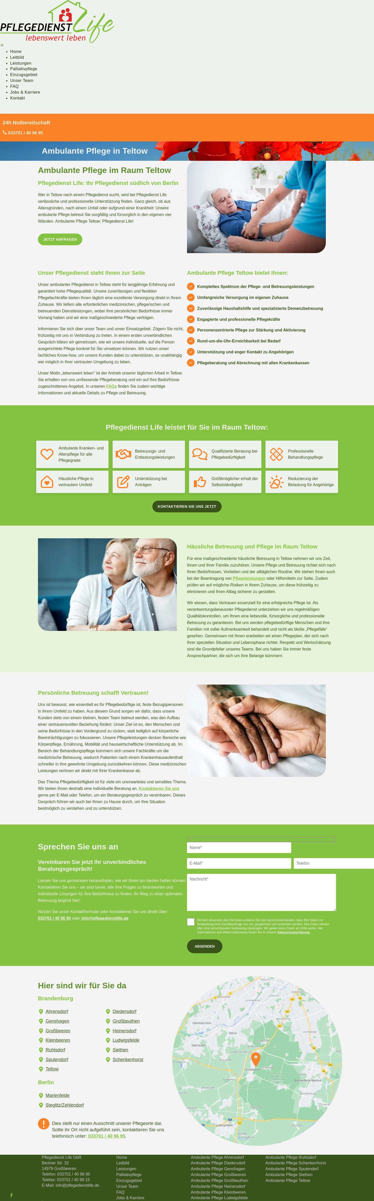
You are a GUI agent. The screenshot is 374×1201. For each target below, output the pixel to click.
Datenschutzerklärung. (293, 932)
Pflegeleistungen (249, 578)
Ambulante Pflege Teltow (287, 1180)
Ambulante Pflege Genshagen (218, 1169)
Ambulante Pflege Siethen (289, 1175)
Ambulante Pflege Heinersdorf (218, 1186)
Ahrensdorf (57, 1011)
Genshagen (57, 1021)
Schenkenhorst (128, 1059)
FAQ (14, 86)
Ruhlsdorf (55, 1049)
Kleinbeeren (58, 1040)
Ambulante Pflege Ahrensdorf (217, 1157)
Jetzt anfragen (60, 239)
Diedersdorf (124, 1011)
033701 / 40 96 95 (54, 918)
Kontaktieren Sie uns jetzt (187, 506)
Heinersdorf (124, 1030)
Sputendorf (57, 1059)
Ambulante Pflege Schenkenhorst (295, 1163)
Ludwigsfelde (126, 1040)
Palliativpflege (23, 69)
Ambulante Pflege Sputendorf (292, 1169)
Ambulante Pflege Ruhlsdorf (290, 1157)
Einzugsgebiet (23, 75)
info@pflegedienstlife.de (104, 918)
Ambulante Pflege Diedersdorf (218, 1163)
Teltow (52, 1069)
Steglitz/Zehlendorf (65, 1105)
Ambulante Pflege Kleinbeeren (218, 1192)
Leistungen (20, 63)
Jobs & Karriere (25, 92)
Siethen (120, 1049)
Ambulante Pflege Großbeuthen (219, 1180)
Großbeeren (58, 1030)
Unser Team (21, 80)
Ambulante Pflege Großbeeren (218, 1175)
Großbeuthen (126, 1021)
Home (16, 51)
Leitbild (17, 57)
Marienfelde (58, 1095)
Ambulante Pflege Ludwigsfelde (219, 1198)
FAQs (111, 386)
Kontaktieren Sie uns (159, 788)
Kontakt (17, 98)
